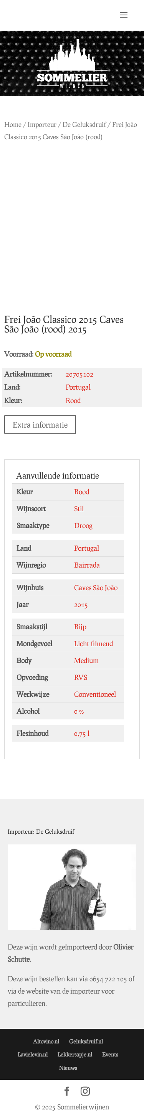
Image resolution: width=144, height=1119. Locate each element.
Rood (81, 491)
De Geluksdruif (84, 124)
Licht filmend (93, 643)
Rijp (80, 626)
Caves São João (96, 587)
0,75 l (81, 733)
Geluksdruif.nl (86, 1041)
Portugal (86, 548)
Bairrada (87, 565)
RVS (80, 677)
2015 (81, 604)
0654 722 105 (108, 978)
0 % (79, 711)
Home (13, 124)
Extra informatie (40, 424)
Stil (79, 508)
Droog (83, 525)
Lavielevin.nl (33, 1054)
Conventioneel (95, 694)
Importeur (42, 124)
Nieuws (68, 1068)
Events (110, 1054)
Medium (86, 660)
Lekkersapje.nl (75, 1054)
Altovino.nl (46, 1041)
